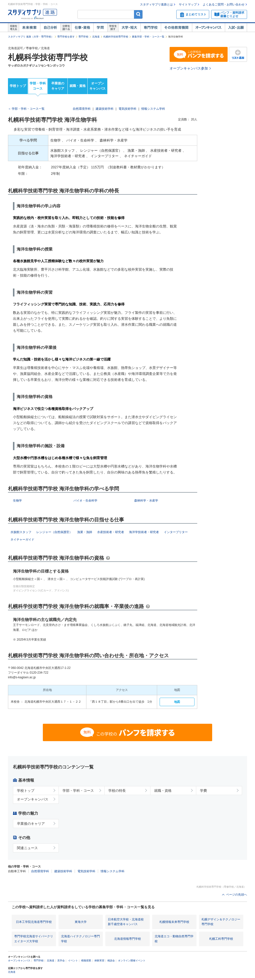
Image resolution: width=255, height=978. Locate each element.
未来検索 (29, 27)
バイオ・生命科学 (85, 500)
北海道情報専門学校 (127, 939)
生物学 (17, 500)
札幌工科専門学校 (221, 939)
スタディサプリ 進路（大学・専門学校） (31, 36)
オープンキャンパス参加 (189, 68)
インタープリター (176, 532)
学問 (100, 27)
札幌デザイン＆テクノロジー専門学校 (220, 922)
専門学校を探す (66, 36)
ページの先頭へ (236, 894)
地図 (177, 702)
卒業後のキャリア (57, 85)
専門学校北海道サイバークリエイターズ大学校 (33, 939)
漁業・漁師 (84, 532)
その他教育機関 (176, 27)
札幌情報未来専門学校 (174, 922)
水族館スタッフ (20, 532)
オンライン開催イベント (131, 960)
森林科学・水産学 (146, 500)
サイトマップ (188, 4)
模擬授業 (86, 960)
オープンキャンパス (208, 27)
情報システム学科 (153, 108)
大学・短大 (129, 27)
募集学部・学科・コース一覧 (148, 36)
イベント (73, 960)
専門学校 (150, 27)
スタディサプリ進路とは (156, 4)
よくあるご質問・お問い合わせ (224, 4)
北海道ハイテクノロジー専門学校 (80, 939)
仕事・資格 (82, 27)
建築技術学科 (105, 108)
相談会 (111, 960)
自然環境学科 (82, 108)
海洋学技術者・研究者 (144, 532)
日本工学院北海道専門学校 (34, 922)
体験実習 (99, 960)
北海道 (96, 36)
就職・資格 (77, 86)
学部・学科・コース (78, 791)
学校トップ (18, 86)
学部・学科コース (38, 85)
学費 (203, 791)
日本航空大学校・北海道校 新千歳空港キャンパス (126, 922)
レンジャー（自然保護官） (54, 532)
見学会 (61, 960)
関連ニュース (27, 848)
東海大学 (81, 922)
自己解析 (50, 27)
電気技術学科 (127, 108)
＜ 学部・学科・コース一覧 (26, 108)
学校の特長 (117, 791)
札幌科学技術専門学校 (115, 36)
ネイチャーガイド (22, 539)
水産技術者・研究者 (110, 532)
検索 (138, 14)
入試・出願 (236, 27)
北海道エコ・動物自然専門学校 (174, 939)
